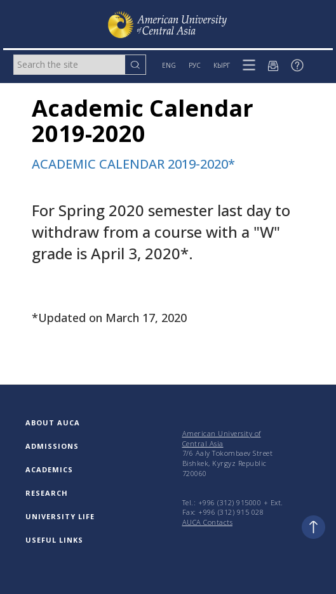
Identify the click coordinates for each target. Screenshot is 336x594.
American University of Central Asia (221, 438)
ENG (169, 65)
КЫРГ (221, 65)
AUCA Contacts (207, 522)
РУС (195, 65)
